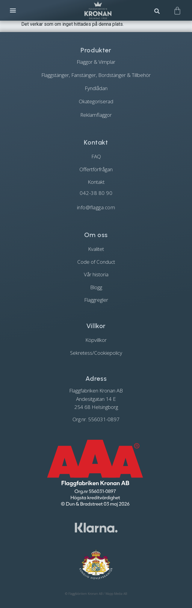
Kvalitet (96, 248)
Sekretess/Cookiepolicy (96, 352)
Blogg (96, 287)
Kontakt (96, 181)
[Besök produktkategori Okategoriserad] (96, 101)
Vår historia (96, 274)
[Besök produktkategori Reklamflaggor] (96, 114)
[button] (13, 10)
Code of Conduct (96, 261)
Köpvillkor (96, 339)
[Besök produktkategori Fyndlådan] (96, 88)
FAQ (96, 156)
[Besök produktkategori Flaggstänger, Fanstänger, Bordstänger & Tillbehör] (96, 75)
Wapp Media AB (116, 594)
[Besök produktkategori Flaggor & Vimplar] (96, 61)
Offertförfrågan (96, 169)
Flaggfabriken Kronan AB (85, 594)
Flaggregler (96, 299)
